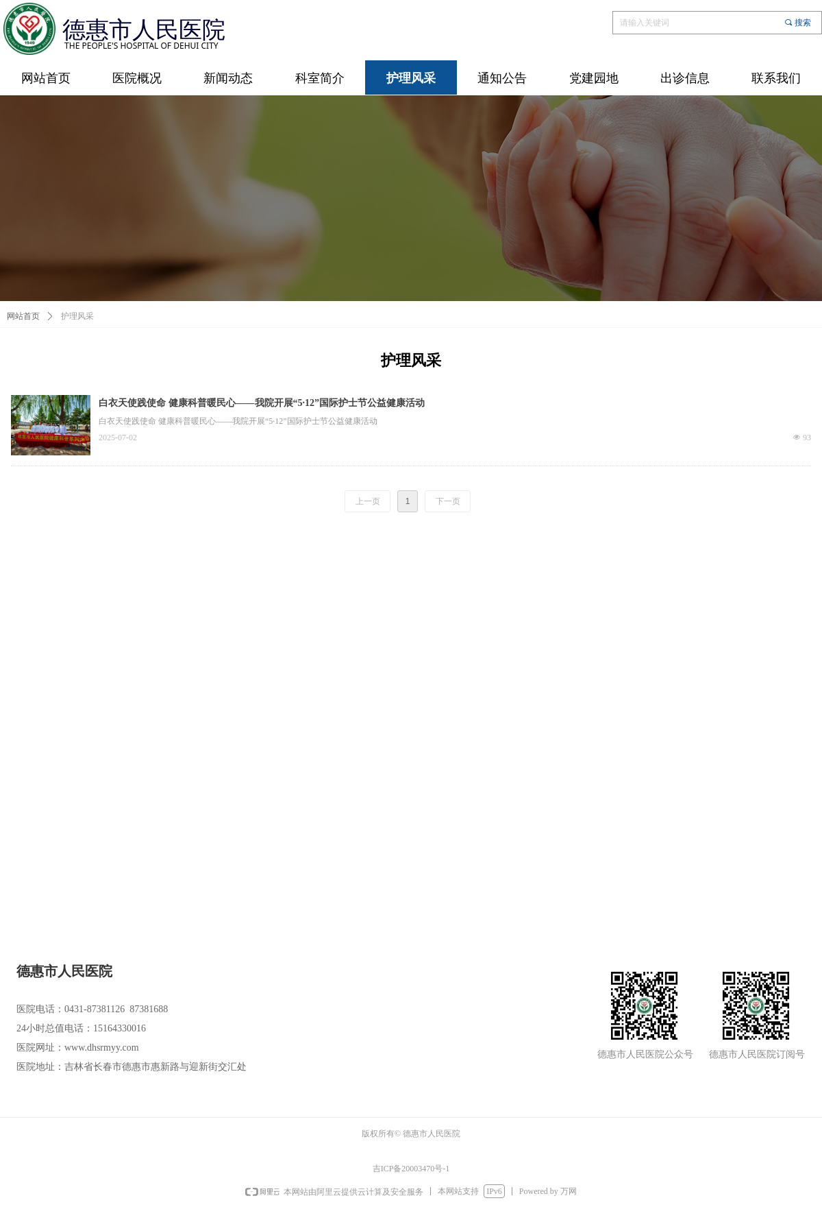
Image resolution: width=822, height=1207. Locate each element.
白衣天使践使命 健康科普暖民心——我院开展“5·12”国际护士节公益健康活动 (262, 403)
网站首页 (23, 316)
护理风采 (77, 316)
